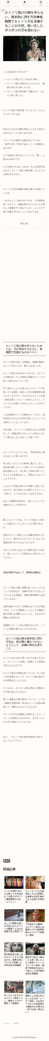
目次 (22, 223)
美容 (6, 861)
